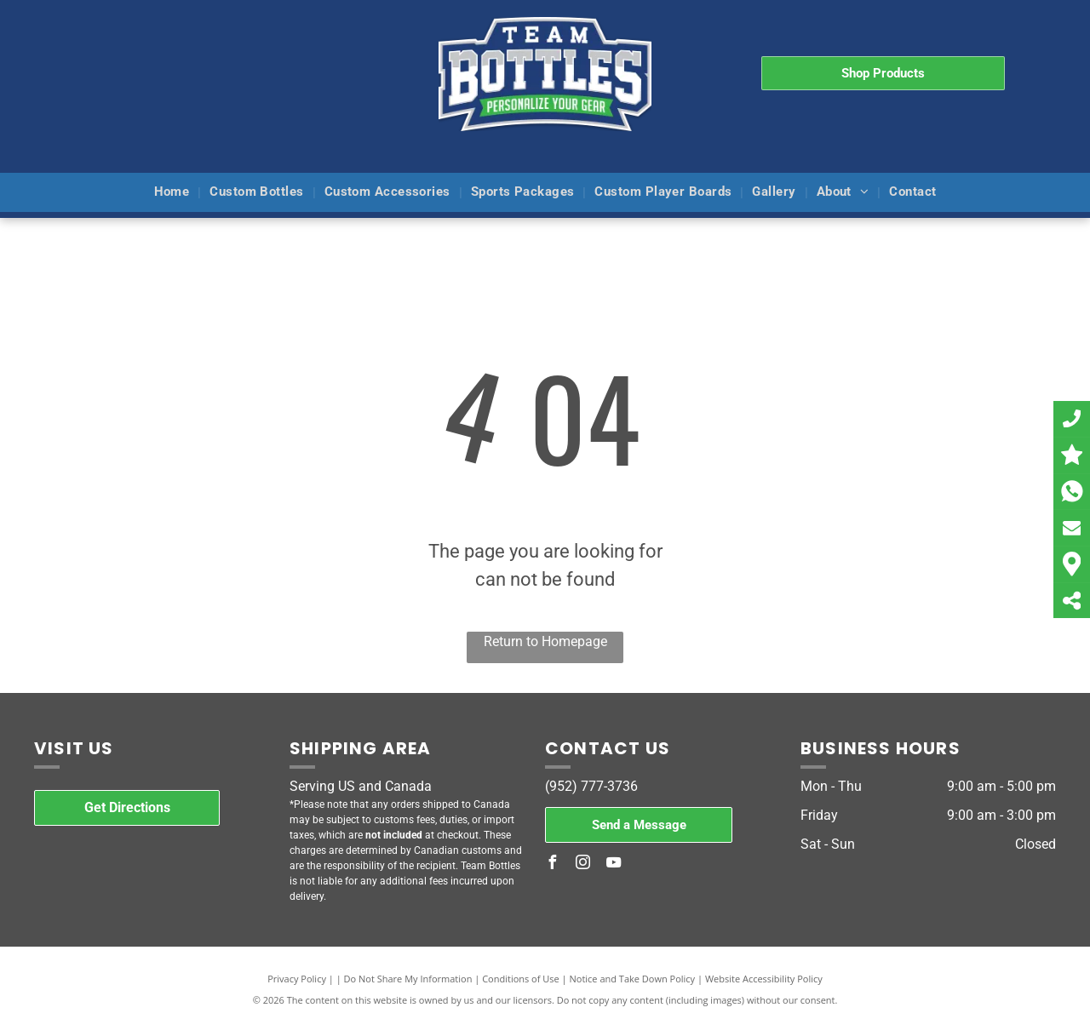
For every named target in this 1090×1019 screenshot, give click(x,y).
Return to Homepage (545, 641)
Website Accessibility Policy (764, 978)
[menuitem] (174, 193)
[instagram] (582, 864)
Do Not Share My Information (408, 978)
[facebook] (552, 864)
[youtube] (613, 864)
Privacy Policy (296, 978)
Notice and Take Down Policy (633, 978)
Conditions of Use (520, 978)
